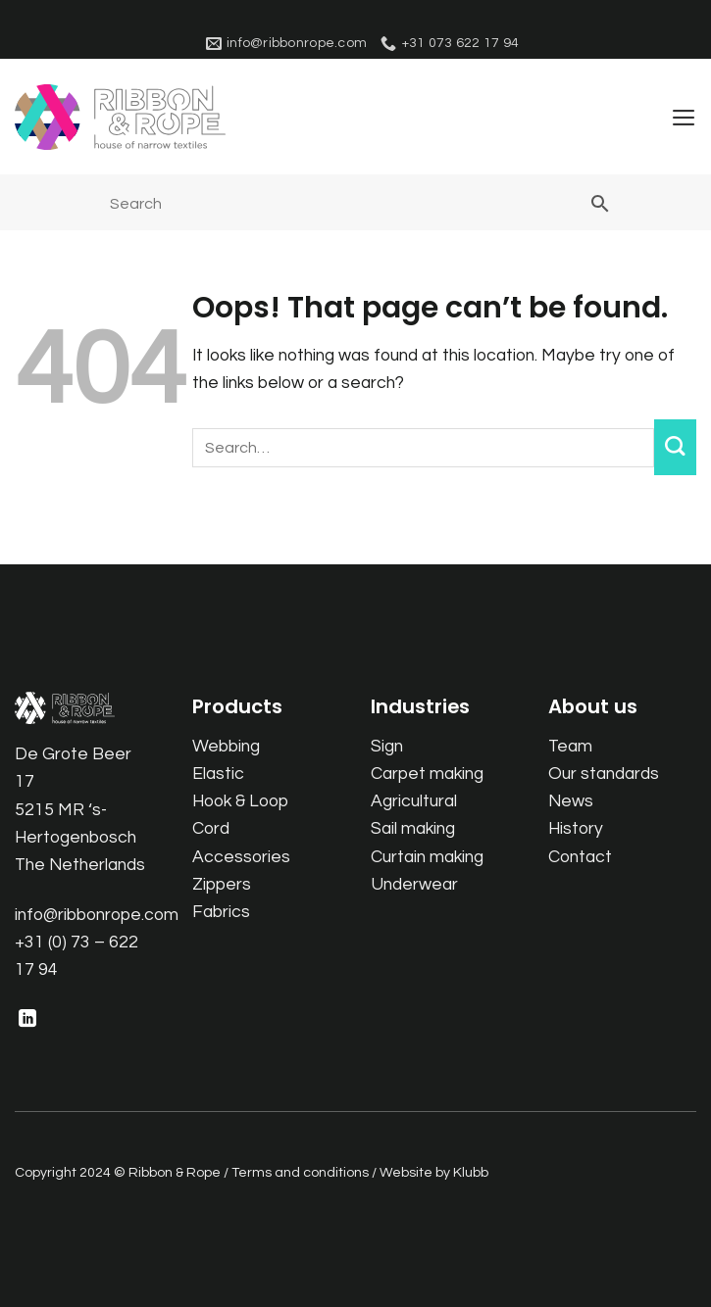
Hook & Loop (240, 802)
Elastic (218, 774)
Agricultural (414, 802)
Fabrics (221, 912)
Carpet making (427, 774)
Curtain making (427, 857)
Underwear (414, 885)
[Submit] (675, 448)
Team (570, 746)
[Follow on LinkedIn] (27, 1021)
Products (237, 707)
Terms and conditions (300, 1173)
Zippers (221, 885)
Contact (580, 857)
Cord (210, 830)
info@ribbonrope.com (96, 915)
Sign (387, 746)
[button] (683, 117)
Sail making (413, 830)
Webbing (226, 746)
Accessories (241, 857)
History (575, 830)
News (570, 802)
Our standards (603, 774)
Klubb (470, 1173)
